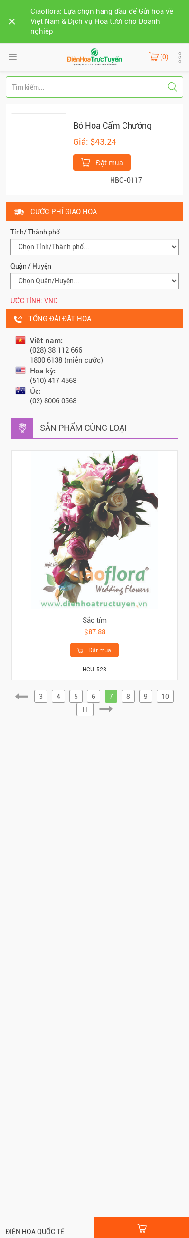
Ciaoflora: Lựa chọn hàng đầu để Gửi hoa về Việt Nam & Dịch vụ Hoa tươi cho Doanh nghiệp (101, 21)
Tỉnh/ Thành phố (35, 232)
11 (85, 709)
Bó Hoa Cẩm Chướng (112, 125)
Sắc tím (95, 620)
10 (165, 696)
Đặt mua (102, 162)
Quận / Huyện (30, 266)
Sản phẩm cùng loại (83, 428)
